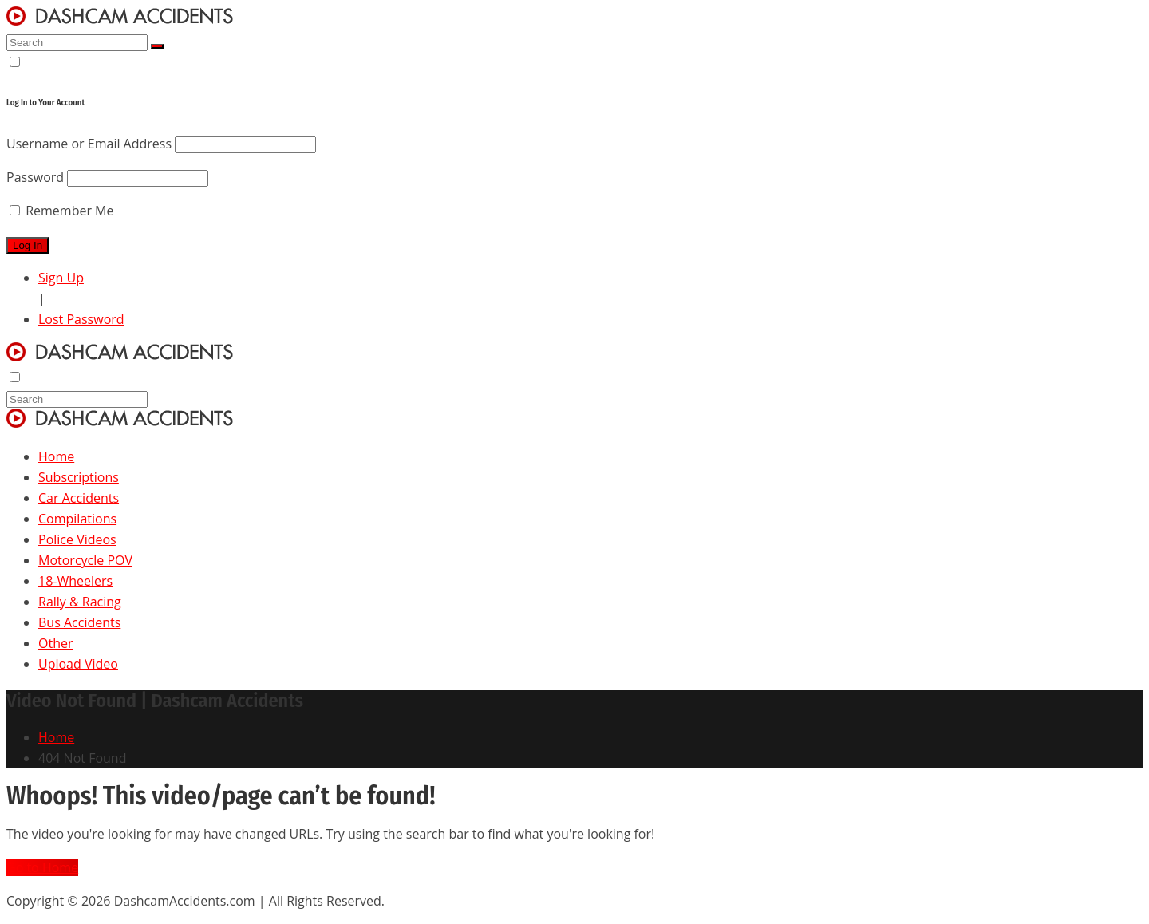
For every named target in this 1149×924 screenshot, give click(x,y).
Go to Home (42, 867)
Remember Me (61, 210)
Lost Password (81, 319)
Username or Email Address (89, 143)
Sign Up (61, 277)
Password (35, 177)
